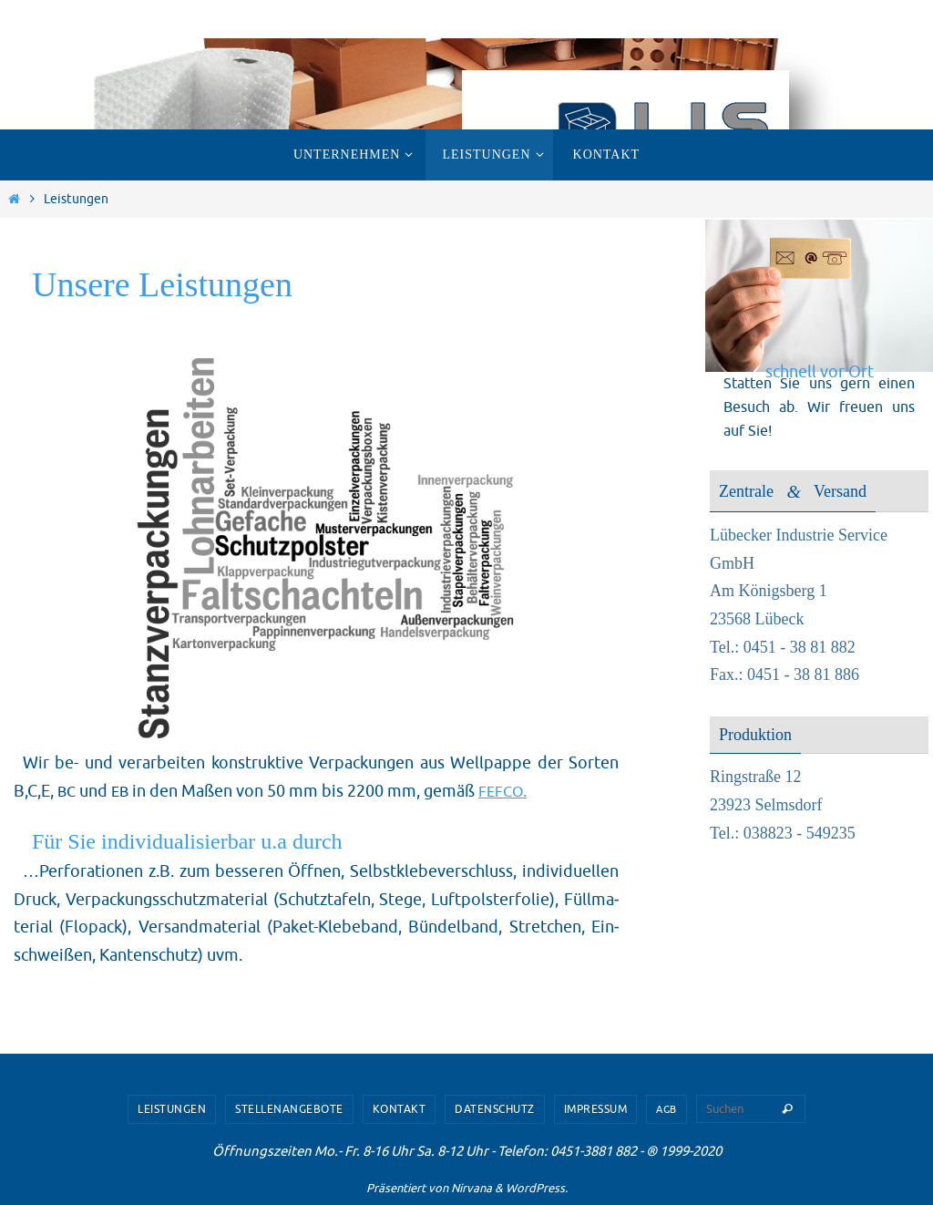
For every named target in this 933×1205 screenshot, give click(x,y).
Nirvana (471, 1188)
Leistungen (172, 1109)
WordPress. (537, 1188)
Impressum (596, 1109)
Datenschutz (495, 1109)
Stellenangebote (289, 1109)
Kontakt (399, 1109)
